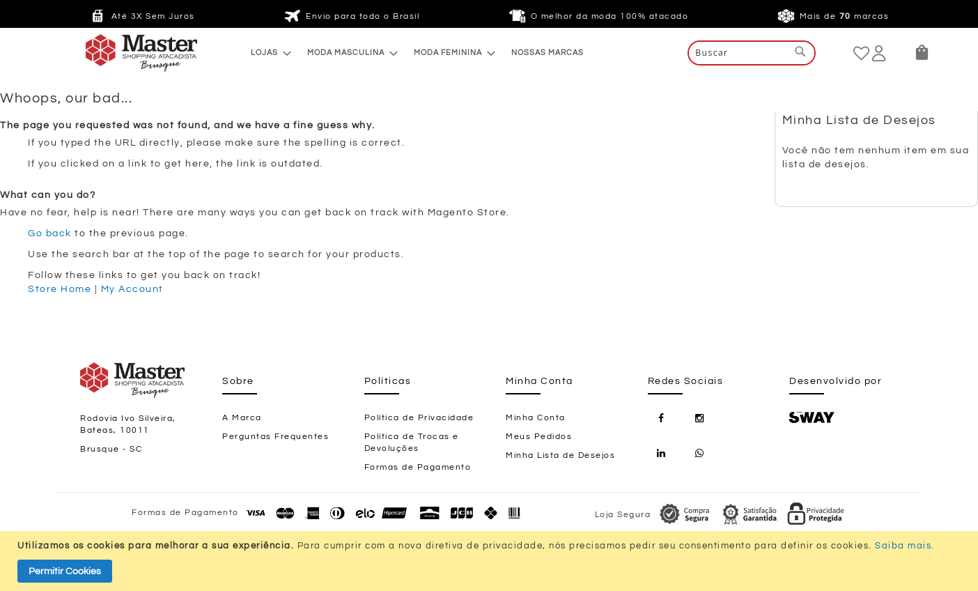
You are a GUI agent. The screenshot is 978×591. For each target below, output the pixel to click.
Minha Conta (536, 417)
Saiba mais (903, 546)
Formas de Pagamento (418, 467)
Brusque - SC (111, 449)
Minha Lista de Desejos (560, 455)
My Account (132, 289)
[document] (490, 561)
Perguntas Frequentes (275, 436)
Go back (50, 233)
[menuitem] (267, 52)
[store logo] (113, 53)
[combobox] (751, 53)
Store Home (59, 289)
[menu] (417, 52)
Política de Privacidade (419, 417)
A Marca (242, 417)
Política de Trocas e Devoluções (411, 442)
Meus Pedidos (539, 436)
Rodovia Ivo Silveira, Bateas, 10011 (128, 424)
